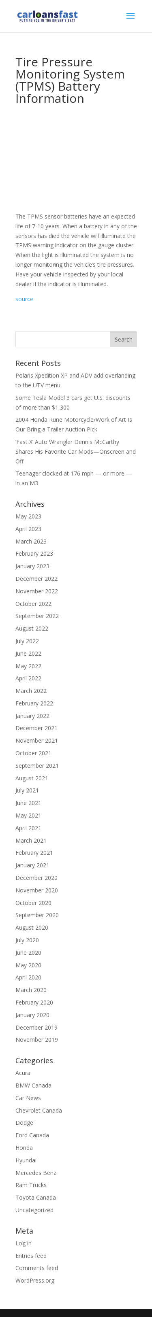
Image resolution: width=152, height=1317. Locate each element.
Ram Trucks (31, 1185)
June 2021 (28, 803)
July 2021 (27, 790)
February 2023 (34, 553)
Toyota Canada (35, 1197)
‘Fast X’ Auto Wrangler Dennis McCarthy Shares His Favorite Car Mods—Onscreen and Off (75, 451)
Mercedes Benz (35, 1173)
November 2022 (36, 591)
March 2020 (31, 990)
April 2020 (28, 977)
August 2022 (31, 628)
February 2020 (34, 1002)
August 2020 (31, 927)
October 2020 (33, 903)
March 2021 (31, 840)
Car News (28, 1098)
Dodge (24, 1122)
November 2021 (36, 740)
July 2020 (27, 940)
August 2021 (31, 778)
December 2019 (36, 1027)
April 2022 (28, 678)
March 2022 (31, 691)
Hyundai (25, 1160)
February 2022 (34, 703)
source (24, 299)
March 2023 (31, 541)
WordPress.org (34, 1280)
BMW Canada (33, 1085)
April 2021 (28, 828)
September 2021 (37, 765)
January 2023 (32, 566)
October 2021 (33, 753)
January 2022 (32, 716)
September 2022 (37, 616)
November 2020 (36, 890)
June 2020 (28, 952)
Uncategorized (34, 1210)
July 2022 (27, 641)
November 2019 (36, 1039)
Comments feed (36, 1268)
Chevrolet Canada (38, 1110)
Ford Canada (32, 1135)
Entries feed (31, 1256)
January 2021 (32, 865)
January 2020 (32, 1015)
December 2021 (36, 728)
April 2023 (28, 529)
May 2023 (28, 516)
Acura (22, 1073)
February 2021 (34, 852)
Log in (23, 1243)
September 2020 (37, 915)
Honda (24, 1147)
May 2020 (28, 965)
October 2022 (33, 604)
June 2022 (28, 653)
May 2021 (28, 815)
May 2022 (28, 666)
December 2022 (36, 578)
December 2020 (36, 878)
